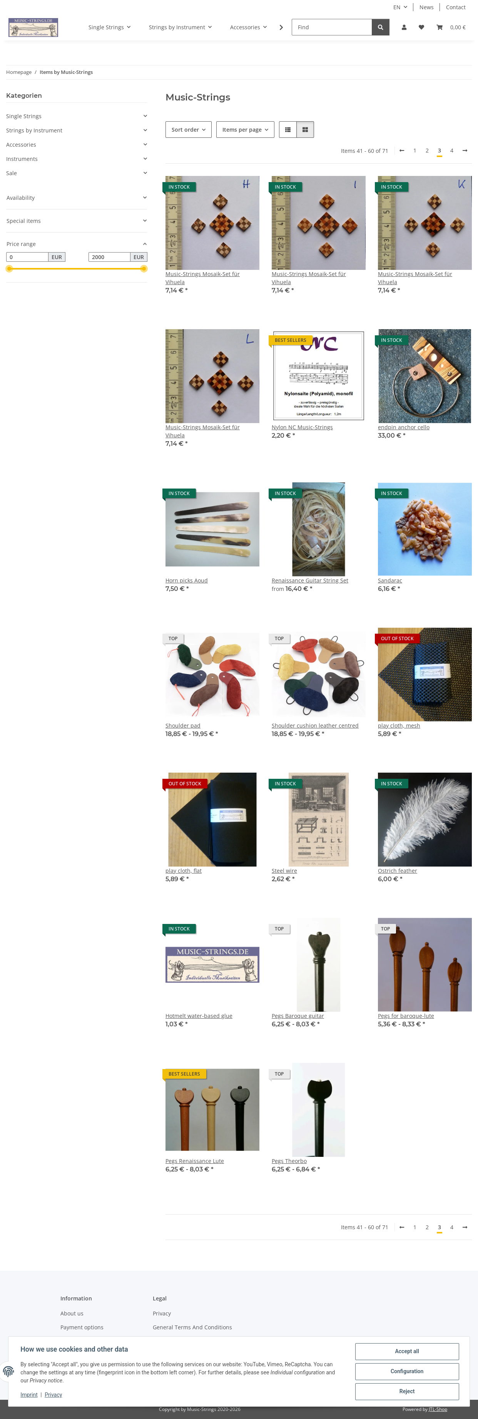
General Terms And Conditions (192, 1327)
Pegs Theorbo (289, 1161)
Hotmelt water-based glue (198, 1015)
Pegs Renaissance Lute (194, 1161)
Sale (11, 173)
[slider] (9, 269)
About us (72, 1313)
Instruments (22, 158)
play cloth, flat (183, 870)
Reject (406, 1392)
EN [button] (397, 7)
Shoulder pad (183, 725)
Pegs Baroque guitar (298, 1015)
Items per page (242, 129)
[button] (404, 27)
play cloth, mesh (399, 725)
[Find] (332, 27)
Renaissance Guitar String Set (310, 580)
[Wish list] (421, 27)
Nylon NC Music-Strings (302, 427)
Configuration (406, 1372)
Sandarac (390, 580)
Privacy (53, 1395)
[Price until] (110, 257)
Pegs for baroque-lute (406, 1015)
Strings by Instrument (34, 130)
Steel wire (284, 870)
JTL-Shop (438, 1409)
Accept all (407, 1352)
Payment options (82, 1327)
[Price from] (27, 257)
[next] (465, 150)
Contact (456, 7)
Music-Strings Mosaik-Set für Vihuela (202, 278)
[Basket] (451, 27)
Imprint (29, 1395)
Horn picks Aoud (186, 580)
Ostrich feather (397, 870)
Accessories (21, 144)
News (427, 7)
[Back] (402, 150)
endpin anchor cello (404, 427)
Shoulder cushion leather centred (315, 725)
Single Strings (24, 116)
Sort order (185, 129)
